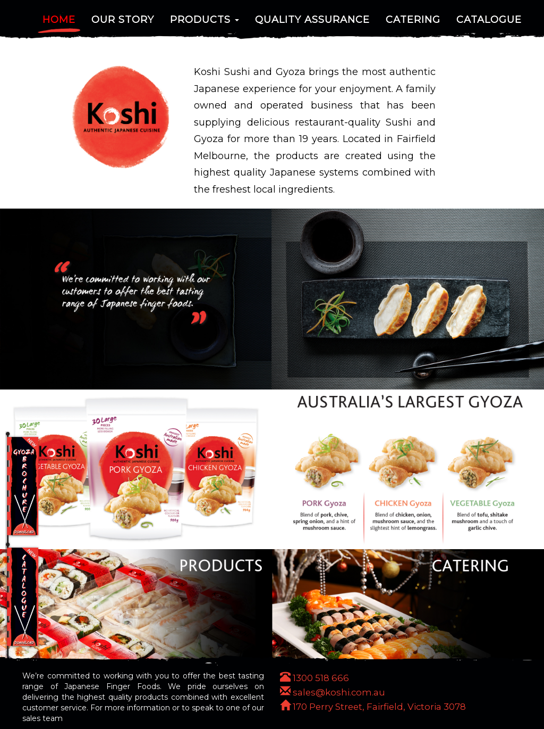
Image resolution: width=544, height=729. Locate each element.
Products (204, 24)
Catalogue (489, 24)
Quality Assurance (312, 24)
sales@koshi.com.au (332, 692)
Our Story (122, 24)
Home (58, 24)
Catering (413, 24)
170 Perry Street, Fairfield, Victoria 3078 (373, 706)
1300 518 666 (314, 678)
